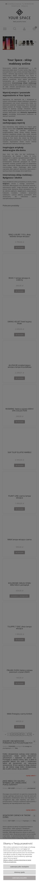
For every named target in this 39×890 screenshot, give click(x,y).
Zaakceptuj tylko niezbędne (19, 867)
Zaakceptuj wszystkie (19, 878)
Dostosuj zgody (19, 872)
